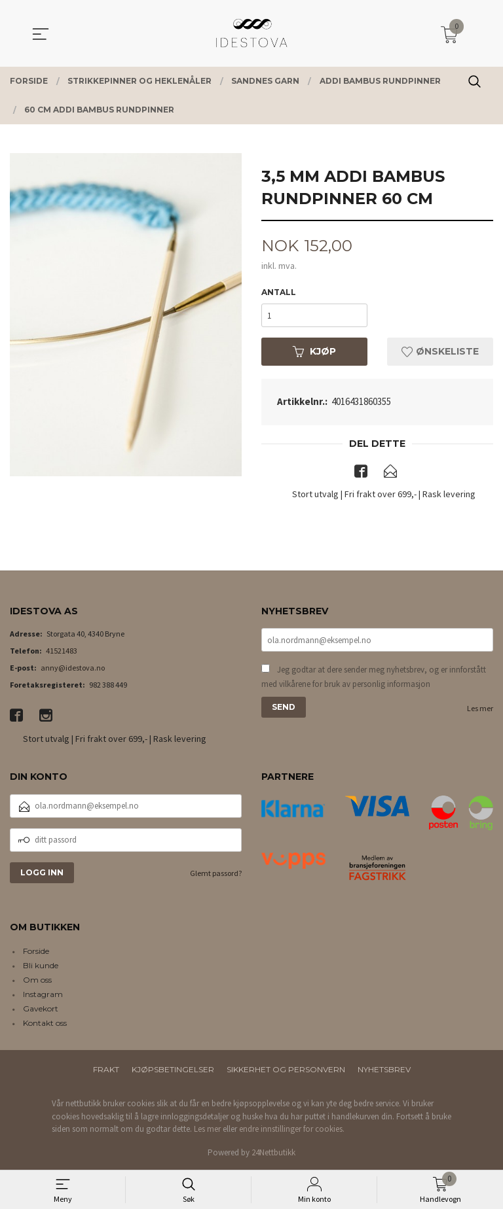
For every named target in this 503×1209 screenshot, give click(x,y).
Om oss (37, 980)
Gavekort (40, 1009)
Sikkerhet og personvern (286, 1070)
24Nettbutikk (273, 1152)
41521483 (61, 651)
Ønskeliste (440, 351)
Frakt (106, 1070)
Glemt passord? (216, 873)
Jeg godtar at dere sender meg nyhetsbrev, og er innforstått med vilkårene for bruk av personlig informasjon (373, 677)
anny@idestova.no (73, 668)
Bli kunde (40, 966)
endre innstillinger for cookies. (292, 1129)
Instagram (43, 995)
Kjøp (314, 351)
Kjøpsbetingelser (173, 1070)
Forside (36, 951)
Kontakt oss (45, 1023)
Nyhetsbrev (384, 1070)
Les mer (480, 708)
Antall (278, 292)
